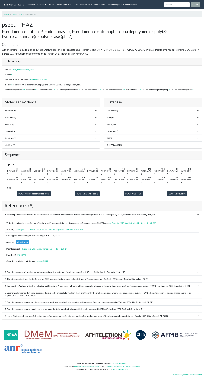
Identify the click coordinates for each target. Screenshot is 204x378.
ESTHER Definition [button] (82, 4)
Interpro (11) (112, 117)
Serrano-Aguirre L (56, 229)
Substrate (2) (10, 138)
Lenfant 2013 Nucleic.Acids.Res (87, 366)
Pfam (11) (111, 124)
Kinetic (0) (9, 124)
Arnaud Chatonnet (119, 363)
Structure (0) (10, 117)
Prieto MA (78, 229)
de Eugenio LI (22, 229)
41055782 (21, 255)
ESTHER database (14, 4)
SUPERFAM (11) (114, 145)
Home (6, 14)
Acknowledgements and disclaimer (122, 4)
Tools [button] (50, 4)
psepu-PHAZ (42, 261)
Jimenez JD (34, 229)
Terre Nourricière (120, 369)
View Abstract (22, 242)
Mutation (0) (10, 110)
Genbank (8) (112, 110)
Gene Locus (17, 14)
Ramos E (43, 229)
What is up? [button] (99, 4)
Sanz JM (69, 229)
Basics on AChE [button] (63, 4)
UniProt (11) (112, 131)
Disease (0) (10, 131)
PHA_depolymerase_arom (23, 69)
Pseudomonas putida (38, 79)
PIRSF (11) (111, 138)
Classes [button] (30, 4)
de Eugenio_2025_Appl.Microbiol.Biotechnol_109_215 (132, 223)
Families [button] (40, 4)
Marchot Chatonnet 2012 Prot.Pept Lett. (122, 366)
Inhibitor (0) (10, 145)
